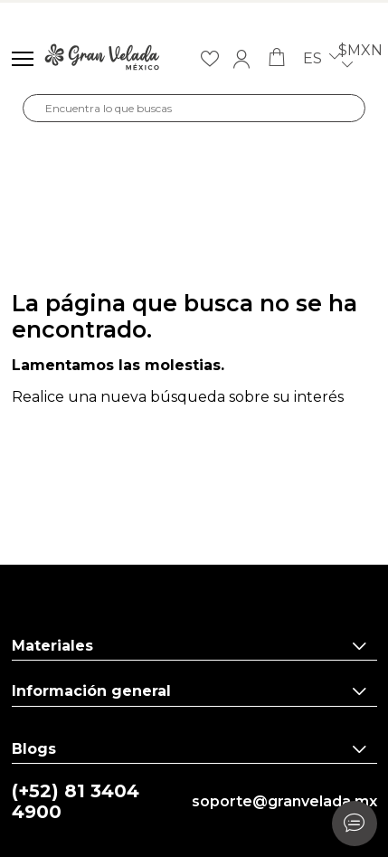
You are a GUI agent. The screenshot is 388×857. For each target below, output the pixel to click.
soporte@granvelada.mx (284, 802)
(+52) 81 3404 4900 (75, 802)
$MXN (360, 59)
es (321, 59)
